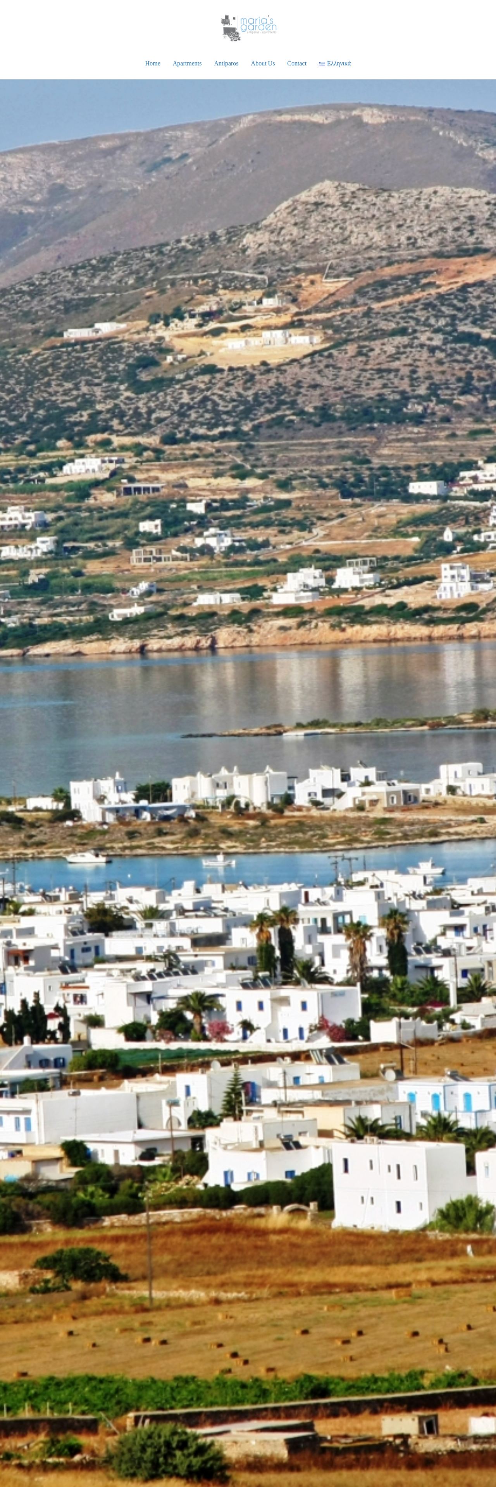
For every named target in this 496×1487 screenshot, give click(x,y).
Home (152, 63)
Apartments (187, 63)
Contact (297, 63)
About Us (263, 63)
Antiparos (226, 63)
